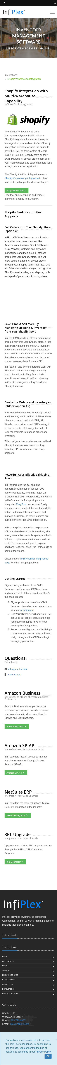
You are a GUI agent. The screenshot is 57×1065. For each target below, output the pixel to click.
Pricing (5, 966)
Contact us (7, 984)
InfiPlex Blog (8, 980)
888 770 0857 (18, 1020)
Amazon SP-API (16, 773)
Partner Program (10, 994)
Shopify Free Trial (16, 190)
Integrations (11, 75)
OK (48, 1056)
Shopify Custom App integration (22, 178)
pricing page (27, 610)
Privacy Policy (43, 1051)
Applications (8, 961)
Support (6, 970)
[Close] (56, 1039)
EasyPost (21, 504)
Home (4, 956)
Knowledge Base (10, 975)
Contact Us (14, 674)
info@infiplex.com (18, 669)
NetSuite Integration (18, 815)
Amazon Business (17, 726)
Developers (8, 989)
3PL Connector (15, 862)
